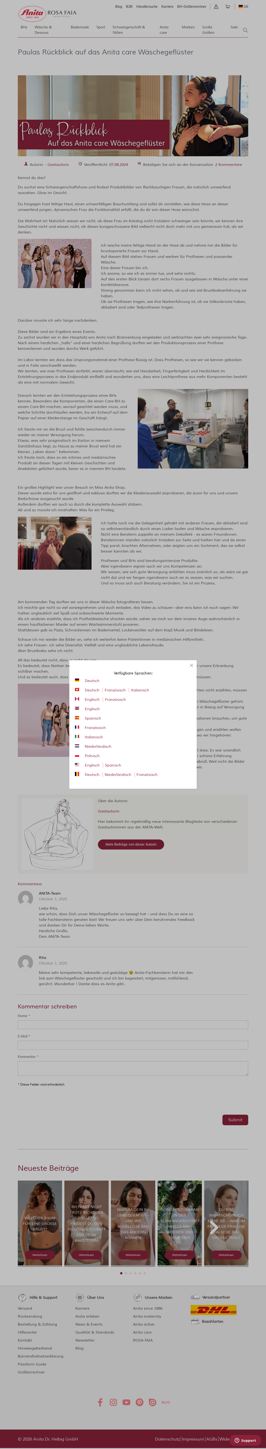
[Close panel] (191, 665)
